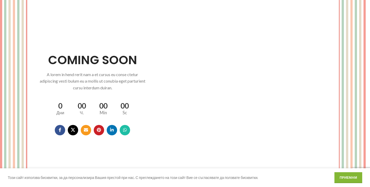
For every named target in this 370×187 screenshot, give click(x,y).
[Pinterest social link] (99, 130)
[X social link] (73, 130)
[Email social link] (86, 130)
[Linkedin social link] (112, 130)
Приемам (348, 177)
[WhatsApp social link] (125, 130)
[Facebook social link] (60, 130)
